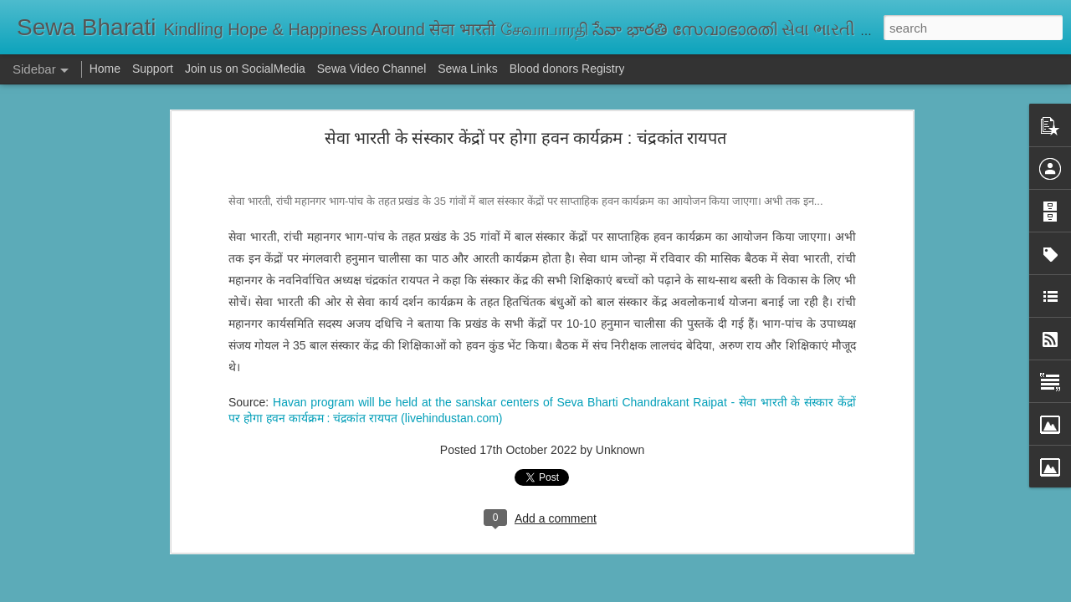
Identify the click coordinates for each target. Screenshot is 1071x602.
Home (105, 68)
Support (152, 68)
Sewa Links (469, 68)
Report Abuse (637, 593)
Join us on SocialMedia (245, 68)
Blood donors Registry (567, 68)
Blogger (587, 593)
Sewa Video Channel (372, 68)
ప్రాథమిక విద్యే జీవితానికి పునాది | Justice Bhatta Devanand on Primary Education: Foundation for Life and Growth (512, 511)
